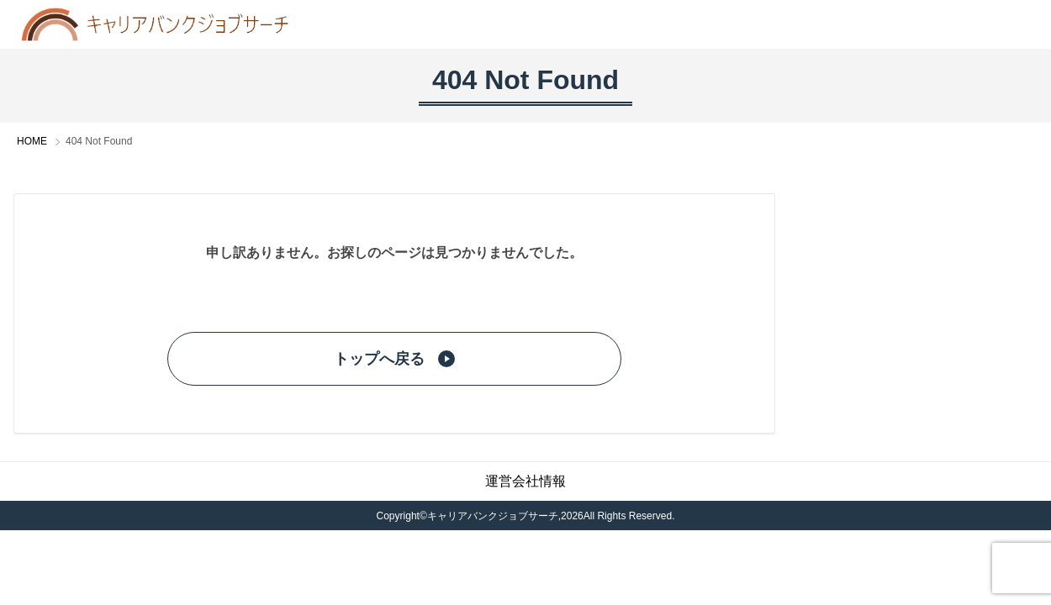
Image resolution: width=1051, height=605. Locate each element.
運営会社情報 (525, 481)
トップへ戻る (394, 358)
